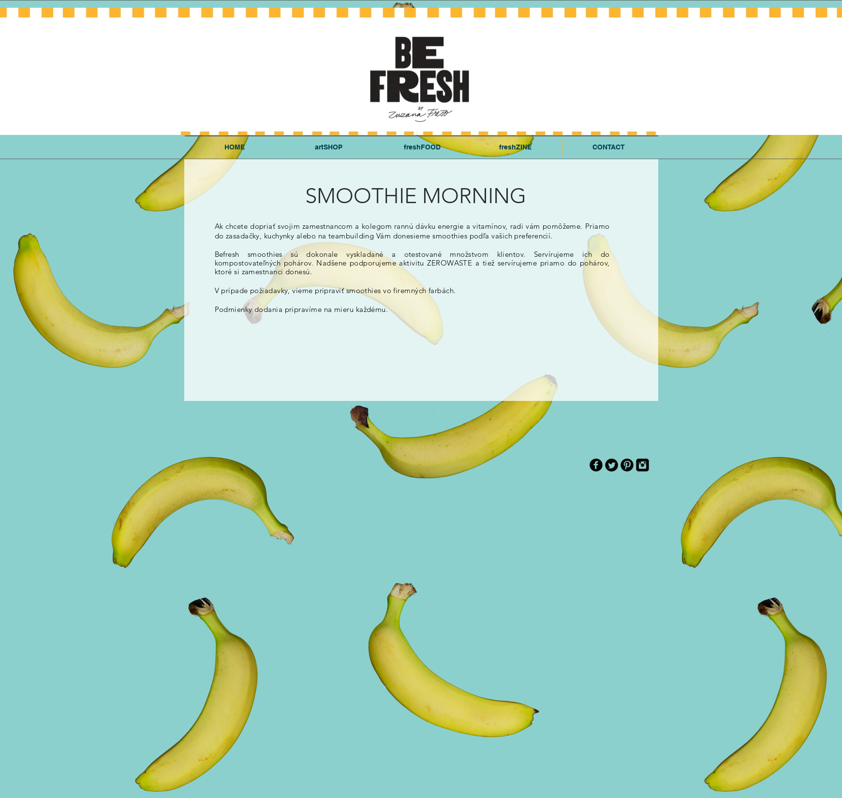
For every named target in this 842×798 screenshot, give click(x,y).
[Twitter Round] (611, 465)
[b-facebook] (596, 465)
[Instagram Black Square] (642, 465)
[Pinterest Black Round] (627, 465)
